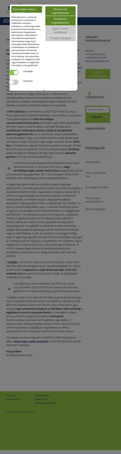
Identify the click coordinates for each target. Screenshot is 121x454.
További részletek (60, 38)
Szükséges (28, 71)
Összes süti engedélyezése (60, 11)
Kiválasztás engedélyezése (60, 20)
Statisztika (28, 81)
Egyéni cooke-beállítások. (60, 30)
